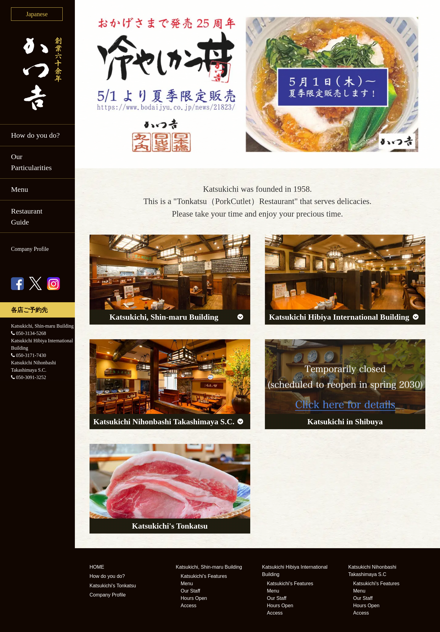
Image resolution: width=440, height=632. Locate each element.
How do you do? (35, 135)
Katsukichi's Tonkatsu (113, 585)
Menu (19, 189)
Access (188, 605)
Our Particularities (31, 162)
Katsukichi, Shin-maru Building (209, 567)
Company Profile (30, 249)
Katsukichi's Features (204, 576)
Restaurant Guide (26, 216)
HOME (97, 567)
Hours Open (194, 598)
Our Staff (190, 590)
